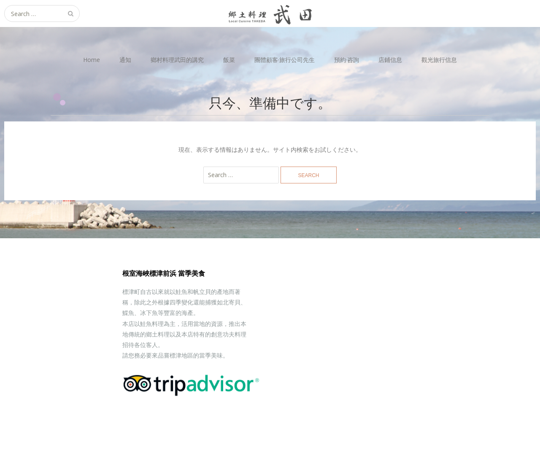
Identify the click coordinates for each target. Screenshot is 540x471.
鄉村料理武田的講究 (177, 60)
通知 (125, 60)
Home (91, 60)
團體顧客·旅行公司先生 (284, 60)
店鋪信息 (390, 60)
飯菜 (229, 60)
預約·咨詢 (346, 60)
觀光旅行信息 (439, 60)
